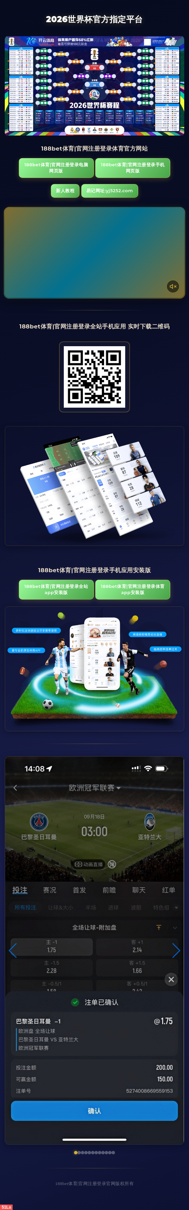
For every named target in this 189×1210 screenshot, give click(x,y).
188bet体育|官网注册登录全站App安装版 (56, 589)
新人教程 (65, 190)
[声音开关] (172, 286)
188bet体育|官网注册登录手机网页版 (133, 167)
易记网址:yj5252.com (109, 190)
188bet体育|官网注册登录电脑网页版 (56, 167)
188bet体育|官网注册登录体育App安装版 (133, 589)
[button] (13, 950)
